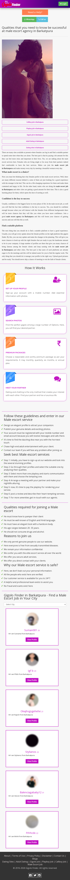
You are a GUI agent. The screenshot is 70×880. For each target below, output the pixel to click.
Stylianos (32, 752)
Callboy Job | (61, 861)
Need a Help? (35, 12)
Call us (42, 19)
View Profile (32, 640)
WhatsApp (29, 19)
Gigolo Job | (36, 861)
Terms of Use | (19, 855)
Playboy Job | (48, 861)
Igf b (32, 670)
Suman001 (32, 630)
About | (8, 855)
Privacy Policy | (34, 855)
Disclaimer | (48, 855)
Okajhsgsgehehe (32, 711)
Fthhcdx (32, 833)
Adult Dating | (23, 861)
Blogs (35, 858)
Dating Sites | (8, 861)
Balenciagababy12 (32, 792)
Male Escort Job (35, 864)
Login (63, 4)
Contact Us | (60, 855)
